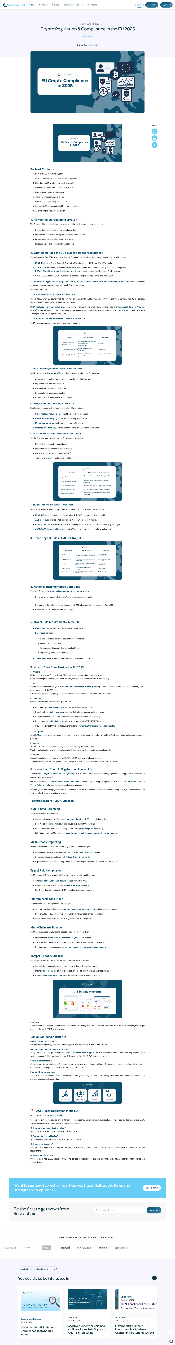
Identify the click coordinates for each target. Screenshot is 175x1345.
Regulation (87, 36)
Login (139, 5)
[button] (33, 4)
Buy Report (166, 5)
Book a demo (152, 1188)
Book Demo (152, 5)
